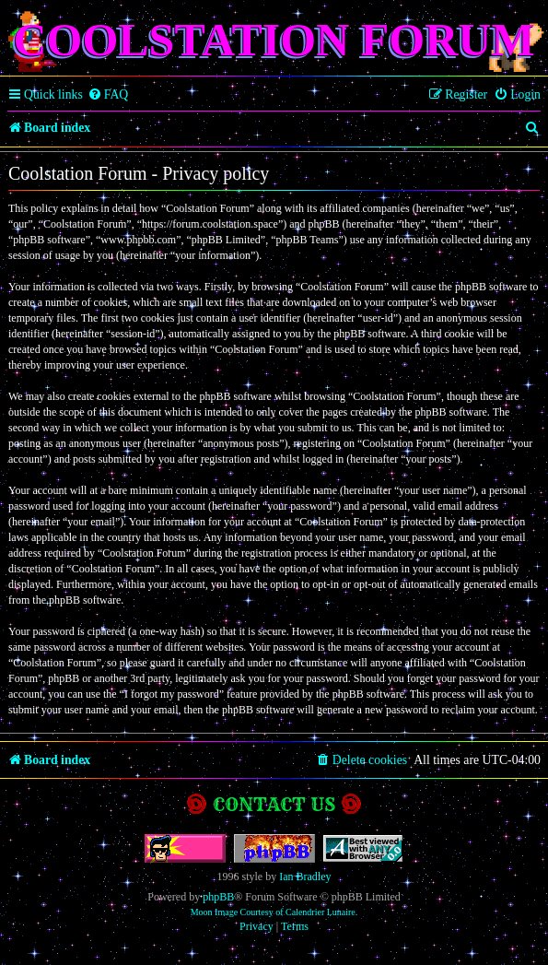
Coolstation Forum (273, 39)
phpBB (218, 896)
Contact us (274, 804)
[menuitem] (108, 95)
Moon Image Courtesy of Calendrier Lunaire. (274, 912)
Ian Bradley (305, 876)
